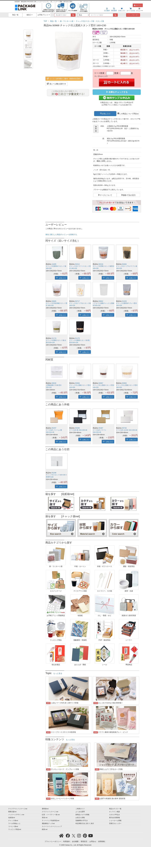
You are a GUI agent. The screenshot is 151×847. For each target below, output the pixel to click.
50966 (77, 383)
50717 (77, 301)
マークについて (106, 195)
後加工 (30, 15)
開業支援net (12, 812)
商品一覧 (15, 15)
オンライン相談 (114, 812)
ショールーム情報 (115, 820)
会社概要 (75, 841)
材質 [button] (96, 129)
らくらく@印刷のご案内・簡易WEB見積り (64, 79)
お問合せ (92, 841)
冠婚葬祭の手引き (82, 820)
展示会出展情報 (114, 817)
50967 (101, 383)
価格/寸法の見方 (129, 195)
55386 (77, 428)
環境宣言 (84, 841)
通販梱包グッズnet (48, 823)
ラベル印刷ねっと (14, 823)
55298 (54, 473)
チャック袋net (13, 820)
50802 (101, 301)
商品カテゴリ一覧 (115, 809)
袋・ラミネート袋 (66, 21)
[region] (92, 21)
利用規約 (66, 841)
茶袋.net (44, 817)
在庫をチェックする (117, 92)
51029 (124, 301)
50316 (101, 264)
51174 (54, 338)
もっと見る (57, 673)
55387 (101, 428)
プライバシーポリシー (53, 841)
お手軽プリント (44, 15)
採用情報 (101, 841)
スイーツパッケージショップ (52, 826)
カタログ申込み (114, 814)
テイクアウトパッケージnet (17, 809)
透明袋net (45, 809)
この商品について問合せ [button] (129, 113)
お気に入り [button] (106, 113)
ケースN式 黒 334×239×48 (78, 430)
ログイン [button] (137, 5)
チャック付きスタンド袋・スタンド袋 (90, 21)
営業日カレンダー (115, 823)
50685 (54, 301)
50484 (124, 264)
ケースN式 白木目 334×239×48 (126, 430)
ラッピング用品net (14, 829)
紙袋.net (44, 829)
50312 (77, 264)
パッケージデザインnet (16, 814)
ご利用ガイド (80, 809)
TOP (45, 21)
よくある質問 (80, 812)
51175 (77, 338)
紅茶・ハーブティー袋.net (51, 814)
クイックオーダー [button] (133, 15)
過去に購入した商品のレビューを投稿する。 (61, 234)
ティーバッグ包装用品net (50, 820)
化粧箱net (11, 817)
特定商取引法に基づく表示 (85, 823)
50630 (54, 383)
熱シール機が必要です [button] (56, 84)
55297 (54, 428)
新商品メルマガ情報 (82, 814)
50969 (124, 383)
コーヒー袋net (13, 826)
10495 (54, 264)
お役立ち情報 (80, 817)
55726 (124, 428)
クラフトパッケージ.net (50, 812)
